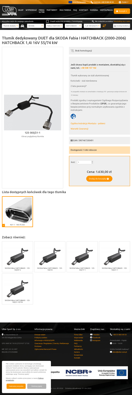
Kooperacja (78, 355)
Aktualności (78, 349)
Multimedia (65, 10)
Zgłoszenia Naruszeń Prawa (45, 349)
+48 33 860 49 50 (107, 2)
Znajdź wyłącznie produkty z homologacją (66, 21)
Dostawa (38, 346)
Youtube (96, 335)
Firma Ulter (41, 11)
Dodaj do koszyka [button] (99, 179)
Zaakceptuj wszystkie (16, 386)
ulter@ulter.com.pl (120, 352)
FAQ (75, 10)
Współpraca (106, 10)
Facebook (96, 338)
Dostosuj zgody (36, 386)
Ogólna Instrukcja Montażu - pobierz (88, 123)
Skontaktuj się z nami (122, 21)
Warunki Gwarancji (79, 129)
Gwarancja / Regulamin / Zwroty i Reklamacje (52, 343)
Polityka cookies (41, 338)
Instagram (96, 340)
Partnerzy (52, 10)
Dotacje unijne (40, 335)
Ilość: (73, 162)
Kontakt (83, 10)
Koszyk (121, 11)
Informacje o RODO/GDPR (44, 340)
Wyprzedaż (31, 10)
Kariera (94, 10)
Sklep (20, 10)
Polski (123, 2)
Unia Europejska (77, 2)
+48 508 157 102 (88, 68)
